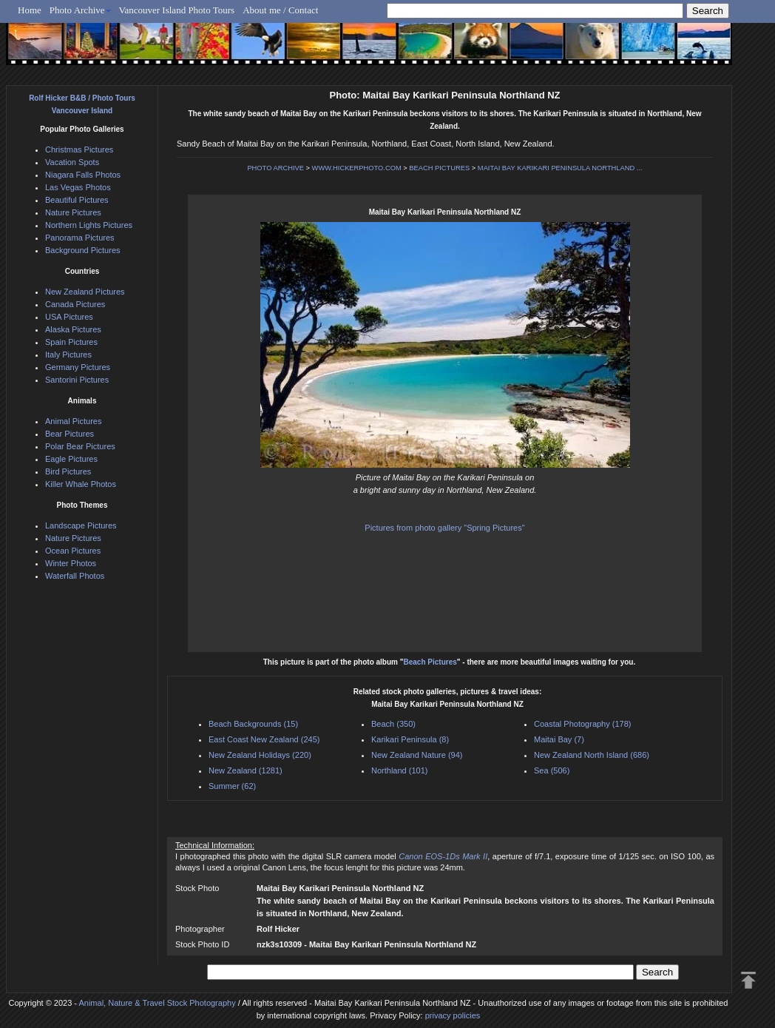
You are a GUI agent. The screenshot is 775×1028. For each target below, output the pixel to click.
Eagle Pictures (71, 458)
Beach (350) (393, 723)
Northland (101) (399, 770)
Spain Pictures (71, 341)
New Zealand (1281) (245, 770)
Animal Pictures (73, 421)
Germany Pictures (77, 367)
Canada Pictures (75, 304)
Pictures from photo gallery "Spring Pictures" (444, 527)
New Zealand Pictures (85, 291)
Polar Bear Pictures (80, 446)
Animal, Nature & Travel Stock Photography (156, 1002)
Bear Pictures (69, 433)
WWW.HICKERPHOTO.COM (357, 168)
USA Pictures (69, 316)
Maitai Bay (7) (559, 739)
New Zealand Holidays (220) (260, 754)
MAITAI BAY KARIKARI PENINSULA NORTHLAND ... (560, 168)
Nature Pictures (73, 212)
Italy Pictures (68, 354)
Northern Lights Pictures (88, 225)
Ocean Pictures (73, 550)
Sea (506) (551, 770)
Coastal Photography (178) (582, 723)
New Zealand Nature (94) (417, 754)
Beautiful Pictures (77, 199)
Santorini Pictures (77, 379)
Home (29, 10)
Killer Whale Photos (80, 484)
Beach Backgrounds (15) (253, 723)
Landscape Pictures (81, 525)
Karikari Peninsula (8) (410, 739)
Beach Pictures (430, 662)
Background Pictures (83, 250)
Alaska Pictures (73, 329)
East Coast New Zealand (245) (264, 739)
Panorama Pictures (80, 237)
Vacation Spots (72, 162)
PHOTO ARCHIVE (275, 168)
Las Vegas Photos (78, 187)
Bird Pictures (68, 471)
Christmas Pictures (79, 149)
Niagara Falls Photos (83, 174)
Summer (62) (232, 786)
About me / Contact (280, 10)
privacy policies (453, 1015)
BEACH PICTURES (439, 168)
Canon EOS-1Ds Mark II (443, 856)
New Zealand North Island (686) (591, 754)
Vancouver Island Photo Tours (177, 10)
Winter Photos (70, 563)
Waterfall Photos (74, 575)
